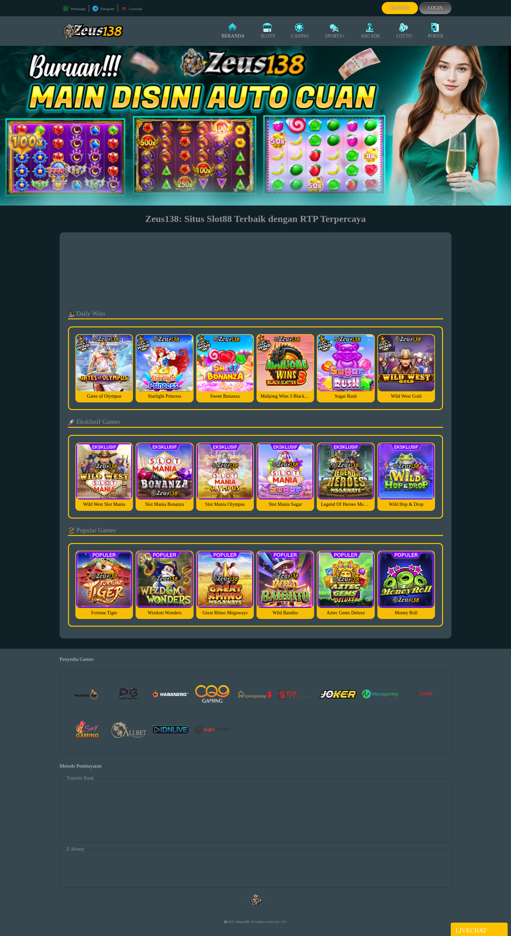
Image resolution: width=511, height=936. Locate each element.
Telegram (103, 9)
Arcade (370, 30)
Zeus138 (242, 922)
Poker (435, 30)
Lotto (404, 30)
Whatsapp (74, 9)
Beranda (233, 30)
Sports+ (335, 30)
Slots (268, 30)
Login (435, 7)
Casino (300, 30)
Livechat (131, 9)
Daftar (399, 7)
